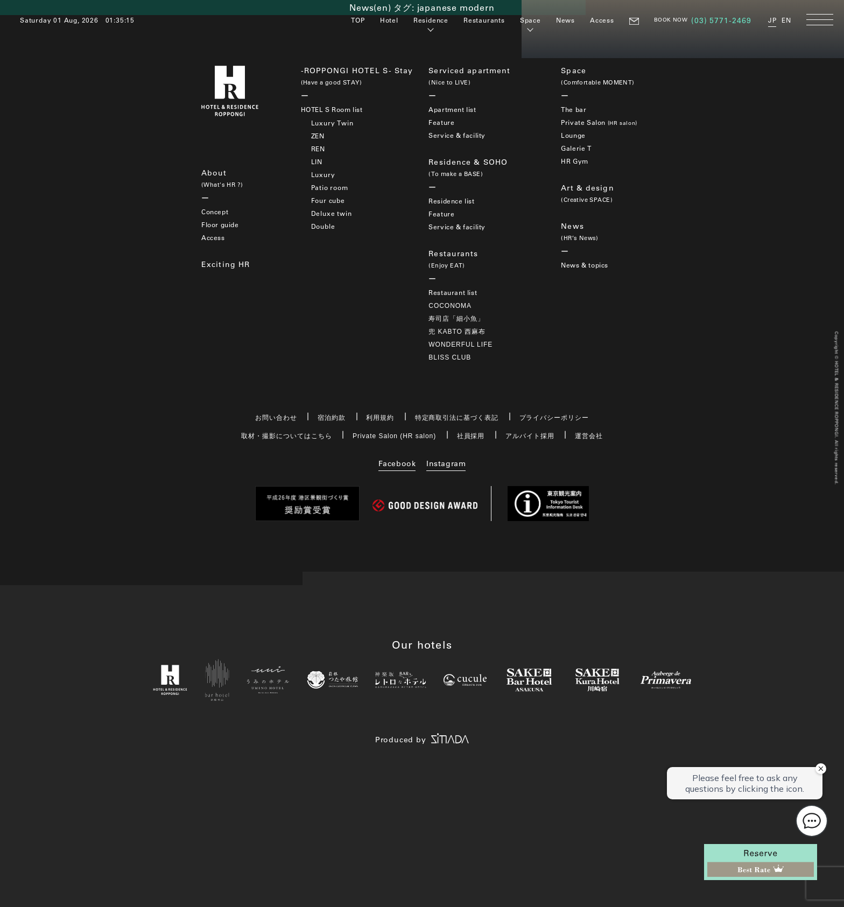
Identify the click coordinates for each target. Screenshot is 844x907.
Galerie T (576, 148)
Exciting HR (225, 264)
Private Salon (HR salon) (394, 436)
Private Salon (599, 122)
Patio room (329, 187)
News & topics (584, 265)
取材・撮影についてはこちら (286, 436)
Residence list (451, 200)
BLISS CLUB (449, 357)
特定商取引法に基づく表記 (457, 417)
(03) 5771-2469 (721, 20)
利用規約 (380, 417)
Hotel (389, 20)
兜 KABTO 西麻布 (457, 331)
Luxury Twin (332, 122)
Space (530, 20)
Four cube (328, 200)
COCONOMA (450, 306)
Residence (430, 20)
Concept (214, 211)
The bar (573, 109)
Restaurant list (452, 292)
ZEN (318, 135)
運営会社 (589, 436)
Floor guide (220, 224)
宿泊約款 (332, 417)
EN (786, 20)
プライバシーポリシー (554, 417)
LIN (316, 161)
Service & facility (457, 135)
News (565, 20)
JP (772, 20)
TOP (357, 20)
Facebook (397, 463)
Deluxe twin (331, 213)
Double (323, 226)
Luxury (323, 174)
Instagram (446, 463)
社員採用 (471, 436)
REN (318, 148)
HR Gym (574, 161)
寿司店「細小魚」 (456, 318)
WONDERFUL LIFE (460, 344)
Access (602, 20)
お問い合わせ (276, 417)
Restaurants (484, 20)
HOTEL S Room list (332, 109)
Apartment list (452, 109)
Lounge (573, 135)
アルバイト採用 (529, 436)
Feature (441, 122)
